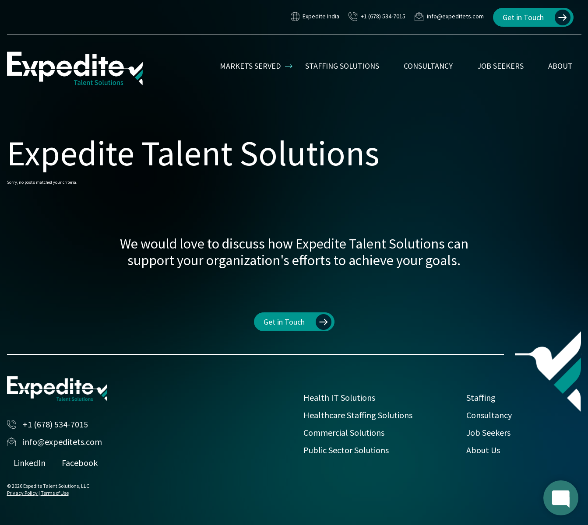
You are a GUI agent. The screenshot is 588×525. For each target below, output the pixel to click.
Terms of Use (55, 493)
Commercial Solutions (343, 432)
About (560, 66)
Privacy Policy (23, 493)
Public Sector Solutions (346, 449)
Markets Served (250, 66)
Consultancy (428, 66)
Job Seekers (500, 66)
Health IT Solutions (339, 397)
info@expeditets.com (449, 17)
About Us (483, 449)
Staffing (481, 397)
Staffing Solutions (342, 66)
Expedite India (315, 17)
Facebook (80, 462)
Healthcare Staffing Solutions (357, 415)
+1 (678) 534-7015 (377, 17)
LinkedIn (30, 462)
